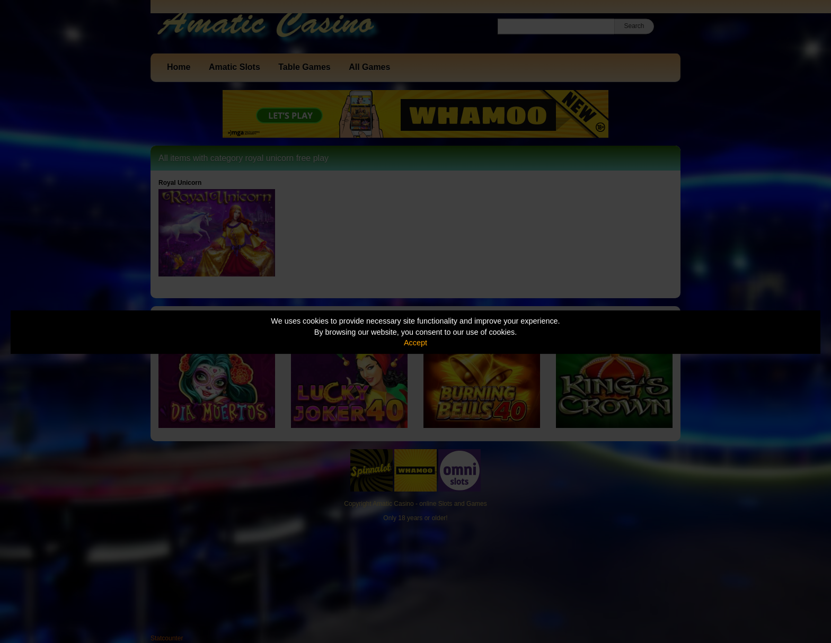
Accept (415, 342)
